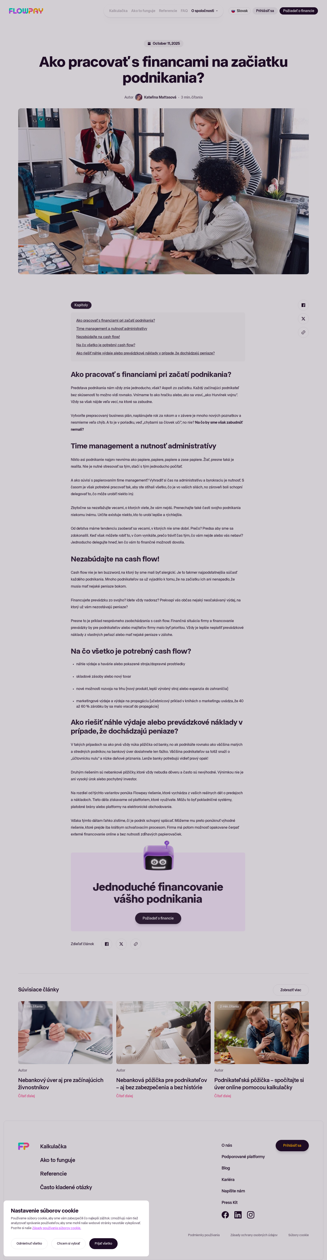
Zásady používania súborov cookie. (56, 1228)
